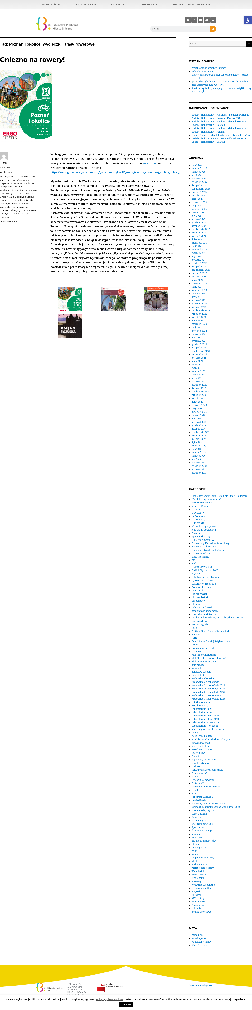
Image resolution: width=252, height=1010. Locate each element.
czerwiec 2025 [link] (199, 202)
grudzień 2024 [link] (199, 222)
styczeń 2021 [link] (198, 381)
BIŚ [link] (193, 560)
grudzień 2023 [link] (199, 263)
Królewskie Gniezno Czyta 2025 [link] (208, 698)
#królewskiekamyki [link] (202, 502)
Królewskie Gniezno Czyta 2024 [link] (208, 695)
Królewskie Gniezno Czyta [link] (205, 682)
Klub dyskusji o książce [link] (204, 661)
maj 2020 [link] (197, 408)
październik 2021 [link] (201, 351)
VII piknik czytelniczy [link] (203, 857)
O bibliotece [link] (149, 4)
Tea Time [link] (197, 837)
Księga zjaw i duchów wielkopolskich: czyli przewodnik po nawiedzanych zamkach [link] (18, 190)
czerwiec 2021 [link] (199, 364)
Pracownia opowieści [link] (203, 780)
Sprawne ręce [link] (199, 827)
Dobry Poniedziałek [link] (202, 607)
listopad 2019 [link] (198, 428)
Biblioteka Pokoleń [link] (201, 553)
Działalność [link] (51, 4)
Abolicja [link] (196, 533)
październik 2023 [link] (201, 270)
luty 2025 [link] (196, 215)
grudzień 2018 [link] (199, 466)
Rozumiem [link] (126, 1005)
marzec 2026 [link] (198, 172)
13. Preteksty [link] (198, 516)
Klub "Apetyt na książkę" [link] (204, 655)
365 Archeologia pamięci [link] (204, 526)
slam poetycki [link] (199, 820)
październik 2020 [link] (201, 391)
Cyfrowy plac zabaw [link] (202, 580)
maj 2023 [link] (197, 286)
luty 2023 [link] (196, 297)
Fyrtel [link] (195, 638)
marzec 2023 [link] (198, 293)
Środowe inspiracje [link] (202, 830)
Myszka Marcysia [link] (201, 742)
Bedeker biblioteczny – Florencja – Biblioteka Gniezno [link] (220, 115)
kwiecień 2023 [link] (199, 290)
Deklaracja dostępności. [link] (201, 985)
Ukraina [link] (196, 844)
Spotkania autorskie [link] (202, 824)
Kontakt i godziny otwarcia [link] (191, 4)
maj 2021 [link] (196, 368)
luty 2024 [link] (197, 256)
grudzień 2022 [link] (199, 303)
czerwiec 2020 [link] (199, 405)
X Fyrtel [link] (196, 891)
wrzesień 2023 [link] (199, 273)
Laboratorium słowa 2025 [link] (205, 722)
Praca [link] (195, 776)
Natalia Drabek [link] (14, 196)
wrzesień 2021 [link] (199, 354)
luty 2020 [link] (197, 418)
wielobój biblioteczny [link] (203, 868)
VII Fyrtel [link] (197, 854)
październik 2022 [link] (201, 310)
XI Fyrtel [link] (196, 895)
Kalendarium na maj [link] (203, 71)
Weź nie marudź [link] (200, 864)
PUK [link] (194, 793)
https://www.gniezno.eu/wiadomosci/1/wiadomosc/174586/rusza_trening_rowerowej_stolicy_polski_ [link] (114, 172)
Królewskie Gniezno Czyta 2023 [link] (208, 692)
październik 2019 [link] (200, 432)
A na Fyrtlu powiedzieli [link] (204, 529)
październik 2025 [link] (201, 188)
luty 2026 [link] (196, 175)
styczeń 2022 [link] (199, 341)
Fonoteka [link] (197, 634)
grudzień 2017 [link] (199, 472)
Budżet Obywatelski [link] (202, 567)
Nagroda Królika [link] (200, 746)
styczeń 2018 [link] (198, 469)
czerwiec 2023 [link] (199, 283)
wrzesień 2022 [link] (199, 314)
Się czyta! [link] (196, 817)
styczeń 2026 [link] (199, 178)
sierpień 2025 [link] (199, 195)
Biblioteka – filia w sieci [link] (204, 546)
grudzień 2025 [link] (199, 182)
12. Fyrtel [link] (196, 509)
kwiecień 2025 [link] (199, 209)
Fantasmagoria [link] (200, 624)
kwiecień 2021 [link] (199, 371)
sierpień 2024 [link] (199, 236)
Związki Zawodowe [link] (201, 911)
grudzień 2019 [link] (199, 425)
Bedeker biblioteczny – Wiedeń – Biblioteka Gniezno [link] (219, 121)
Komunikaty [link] (198, 668)
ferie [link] (194, 627)
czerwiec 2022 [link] (199, 324)
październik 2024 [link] (201, 229)
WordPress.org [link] (199, 945)
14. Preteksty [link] (198, 519)
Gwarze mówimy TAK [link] (203, 648)
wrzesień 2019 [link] (199, 435)
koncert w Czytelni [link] (201, 671)
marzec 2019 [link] (198, 456)
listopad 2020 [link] (199, 388)
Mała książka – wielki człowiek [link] (208, 729)
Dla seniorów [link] (198, 600)
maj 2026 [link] (197, 165)
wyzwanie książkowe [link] (203, 888)
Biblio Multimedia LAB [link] (203, 540)
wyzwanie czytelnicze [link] (203, 884)
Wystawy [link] (196, 881)
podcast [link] (196, 766)
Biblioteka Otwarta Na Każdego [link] (208, 550)
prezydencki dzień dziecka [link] (206, 786)
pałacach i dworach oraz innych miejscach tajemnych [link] (17, 200)
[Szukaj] (213, 29)
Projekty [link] (196, 790)
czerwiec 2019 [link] (199, 445)
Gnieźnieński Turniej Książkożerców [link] (211, 641)
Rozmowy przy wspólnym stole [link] (208, 803)
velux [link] (194, 851)
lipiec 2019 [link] (197, 442)
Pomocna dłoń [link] (199, 773)
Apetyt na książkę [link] (201, 536)
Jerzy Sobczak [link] (27, 183)
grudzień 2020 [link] (199, 385)
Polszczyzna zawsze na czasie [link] (207, 769)
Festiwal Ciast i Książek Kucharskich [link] (211, 631)
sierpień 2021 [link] (199, 357)
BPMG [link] (3, 163)
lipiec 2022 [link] (197, 320)
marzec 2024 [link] (199, 253)
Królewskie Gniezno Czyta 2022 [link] (208, 688)
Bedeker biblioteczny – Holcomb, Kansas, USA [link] (216, 118)
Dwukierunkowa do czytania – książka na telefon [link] (217, 617)
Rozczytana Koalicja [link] (202, 797)
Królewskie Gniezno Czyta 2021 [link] (208, 685)
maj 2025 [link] (196, 205)
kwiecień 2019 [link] (199, 452)
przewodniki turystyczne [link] (12, 210)
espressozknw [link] (199, 621)
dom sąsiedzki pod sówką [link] (205, 611)
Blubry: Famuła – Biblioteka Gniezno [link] (211, 135)
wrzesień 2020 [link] (199, 395)
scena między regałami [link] (204, 810)
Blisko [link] (195, 563)
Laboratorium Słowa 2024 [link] (205, 719)
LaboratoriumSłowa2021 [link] (205, 726)
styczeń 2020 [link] (199, 422)
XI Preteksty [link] (198, 898)
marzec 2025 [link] (198, 212)
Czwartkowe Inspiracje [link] (204, 584)
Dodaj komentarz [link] (9, 221)
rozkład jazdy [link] (199, 800)
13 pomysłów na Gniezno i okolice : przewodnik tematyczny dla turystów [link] (18, 180)
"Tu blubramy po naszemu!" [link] (206, 499)
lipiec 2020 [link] (197, 401)
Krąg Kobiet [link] (198, 675)
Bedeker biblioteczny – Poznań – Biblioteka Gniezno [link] (219, 138)
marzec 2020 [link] (199, 415)
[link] (248, 20)
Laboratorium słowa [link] (202, 712)
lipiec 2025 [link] (197, 199)
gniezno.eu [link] (149, 163)
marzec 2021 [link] (198, 374)
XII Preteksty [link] (198, 901)
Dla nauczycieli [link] (199, 594)
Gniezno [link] (14, 183)
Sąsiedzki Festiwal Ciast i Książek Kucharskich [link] (216, 807)
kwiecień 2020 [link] (199, 412)
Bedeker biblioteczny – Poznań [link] (208, 131)
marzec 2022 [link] (198, 334)
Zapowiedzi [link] (198, 905)
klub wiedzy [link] (198, 665)
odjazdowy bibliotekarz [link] (204, 759)
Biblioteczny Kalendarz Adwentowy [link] (210, 543)
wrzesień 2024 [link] (199, 232)
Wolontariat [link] (198, 871)
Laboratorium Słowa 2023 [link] (205, 715)
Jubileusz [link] (196, 651)
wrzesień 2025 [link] (199, 192)
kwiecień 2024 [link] (199, 249)
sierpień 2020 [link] (199, 398)
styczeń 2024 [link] (199, 259)
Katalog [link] (117, 4)
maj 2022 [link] (197, 327)
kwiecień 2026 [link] (199, 168)
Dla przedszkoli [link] (200, 597)
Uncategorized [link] (199, 847)
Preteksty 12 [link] (198, 783)
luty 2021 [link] (196, 378)
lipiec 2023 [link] (197, 280)
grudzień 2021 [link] (199, 344)
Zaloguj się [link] (197, 935)
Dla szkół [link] (196, 604)
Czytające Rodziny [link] (201, 587)
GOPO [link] (195, 644)
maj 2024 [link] (197, 246)
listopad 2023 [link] (199, 266)
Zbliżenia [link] (196, 908)
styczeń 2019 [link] (198, 462)
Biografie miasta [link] (200, 556)
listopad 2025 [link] (199, 185)
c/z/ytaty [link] (196, 573)
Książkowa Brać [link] (200, 705)
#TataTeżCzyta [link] (200, 506)
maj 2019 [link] (196, 449)
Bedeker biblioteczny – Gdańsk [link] (208, 125)
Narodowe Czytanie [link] (202, 749)
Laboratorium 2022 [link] (202, 709)
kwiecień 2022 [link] (199, 330)
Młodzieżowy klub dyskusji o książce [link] (211, 739)
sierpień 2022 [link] (199, 317)
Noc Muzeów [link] (198, 753)
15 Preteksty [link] (198, 523)
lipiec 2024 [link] (197, 239)
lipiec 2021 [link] (197, 361)
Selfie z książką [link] (199, 813)
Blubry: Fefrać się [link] (241, 135)
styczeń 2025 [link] (198, 219)
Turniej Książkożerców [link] (204, 840)
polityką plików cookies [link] (109, 999)
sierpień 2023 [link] (199, 276)
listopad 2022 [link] (199, 307)
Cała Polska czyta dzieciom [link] (206, 577)
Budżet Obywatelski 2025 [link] (205, 570)
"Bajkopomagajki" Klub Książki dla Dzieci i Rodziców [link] (219, 496)
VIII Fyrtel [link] (197, 861)
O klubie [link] (196, 756)
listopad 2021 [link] (199, 347)
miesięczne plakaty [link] (202, 736)
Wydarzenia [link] (6, 172)
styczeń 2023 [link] (199, 300)
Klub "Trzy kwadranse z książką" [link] (209, 658)
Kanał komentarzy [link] (202, 941)
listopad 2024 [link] (199, 226)
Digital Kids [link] (198, 590)
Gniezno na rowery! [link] (32, 59)
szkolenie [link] (197, 834)
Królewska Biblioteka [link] (203, 678)
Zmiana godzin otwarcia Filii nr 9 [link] (209, 68)
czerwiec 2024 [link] (199, 243)
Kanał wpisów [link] (199, 938)
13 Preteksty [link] (198, 513)
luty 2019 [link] (196, 459)
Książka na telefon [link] (201, 702)
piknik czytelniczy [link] (201, 763)
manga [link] (195, 732)
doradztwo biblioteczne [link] (204, 614)
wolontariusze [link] (199, 874)
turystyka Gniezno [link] (9, 213)
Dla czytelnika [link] (85, 4)
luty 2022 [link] (196, 337)
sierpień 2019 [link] (199, 439)
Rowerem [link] (31, 210)
